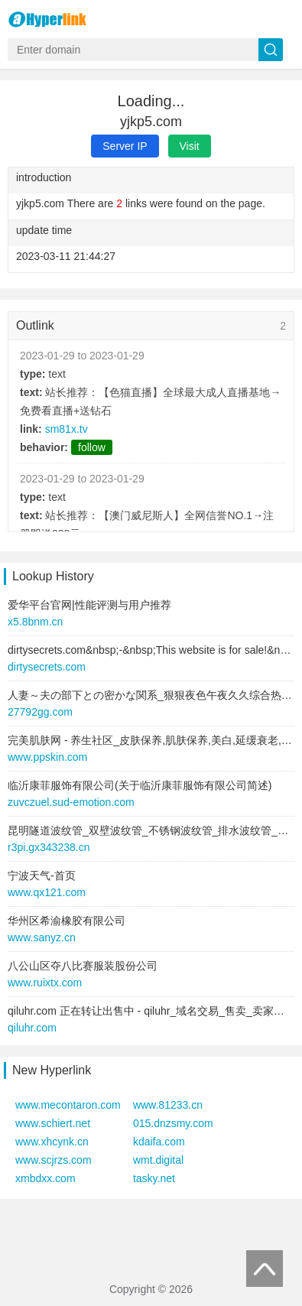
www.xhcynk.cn (52, 1141)
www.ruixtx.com (45, 982)
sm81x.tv (66, 429)
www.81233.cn (168, 1105)
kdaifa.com (159, 1141)
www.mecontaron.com (68, 1105)
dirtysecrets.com (47, 667)
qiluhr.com (32, 1028)
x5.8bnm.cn (35, 622)
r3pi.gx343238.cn (48, 847)
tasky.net (154, 1178)
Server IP (124, 146)
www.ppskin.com (47, 757)
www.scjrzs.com (53, 1160)
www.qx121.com (47, 892)
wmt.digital (158, 1160)
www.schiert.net (52, 1123)
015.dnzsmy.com (173, 1123)
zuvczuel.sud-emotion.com (71, 802)
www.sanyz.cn (42, 937)
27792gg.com (40, 712)
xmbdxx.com (45, 1178)
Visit (190, 146)
